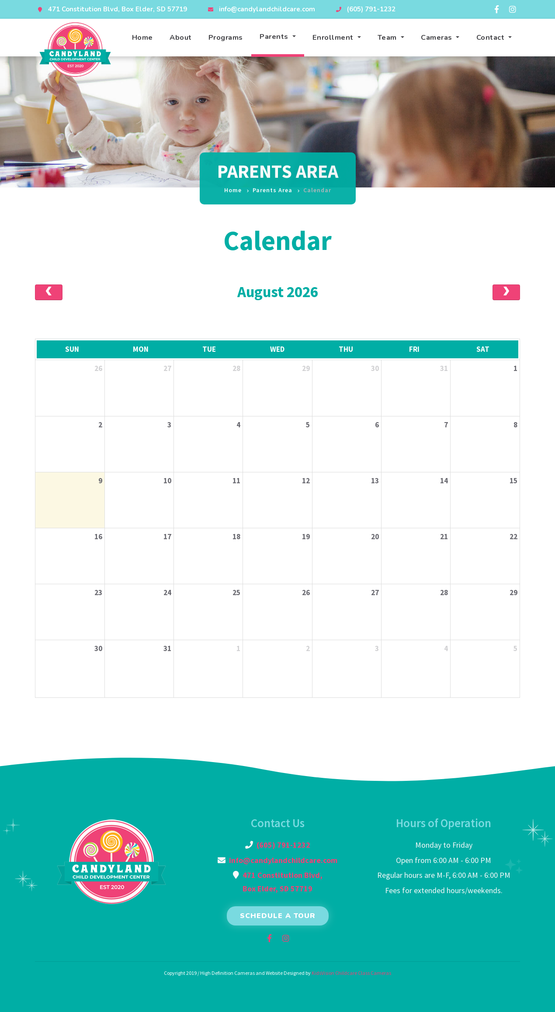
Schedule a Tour (278, 916)
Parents (275, 36)
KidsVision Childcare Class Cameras (351, 973)
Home (142, 37)
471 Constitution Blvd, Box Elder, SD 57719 (117, 9)
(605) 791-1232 (371, 9)
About (181, 37)
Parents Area (272, 184)
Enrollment (334, 37)
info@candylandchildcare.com (267, 9)
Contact (491, 37)
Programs (225, 37)
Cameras (437, 37)
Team (388, 37)
